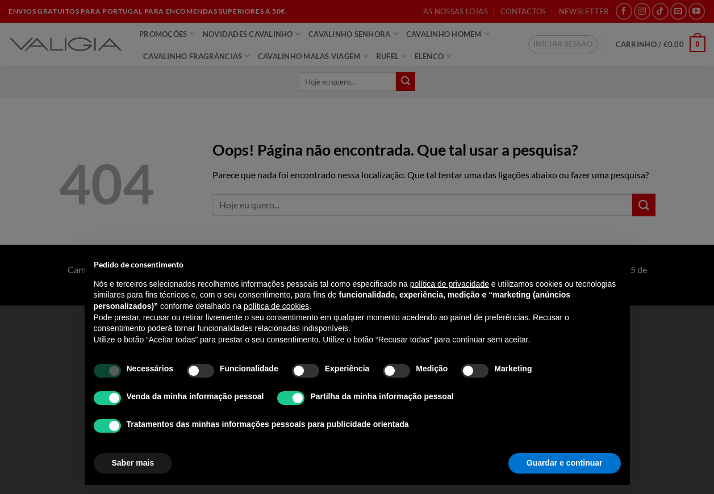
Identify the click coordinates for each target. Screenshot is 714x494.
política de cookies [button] (276, 306)
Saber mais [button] (133, 462)
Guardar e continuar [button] (565, 462)
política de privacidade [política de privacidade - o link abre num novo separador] (449, 283)
